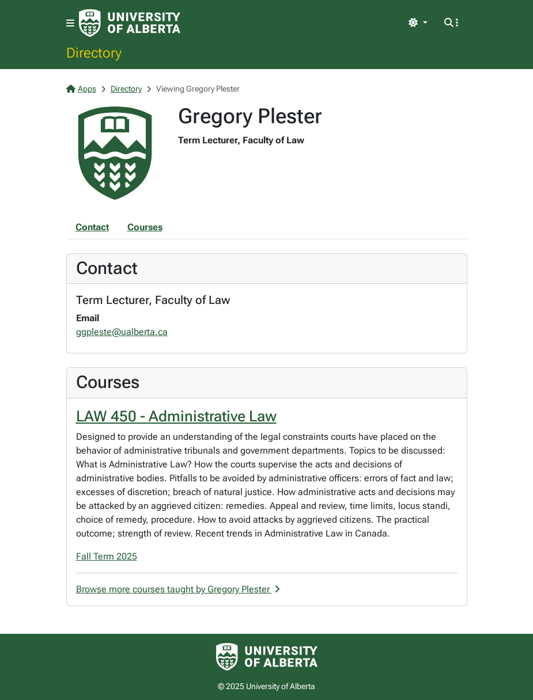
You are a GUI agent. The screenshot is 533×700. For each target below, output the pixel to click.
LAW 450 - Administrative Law (176, 416)
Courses (144, 227)
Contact (92, 227)
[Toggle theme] (417, 23)
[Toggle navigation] (70, 23)
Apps (81, 88)
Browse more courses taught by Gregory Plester (178, 589)
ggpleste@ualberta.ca (122, 331)
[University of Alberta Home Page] (129, 23)
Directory (94, 52)
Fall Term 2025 (106, 556)
